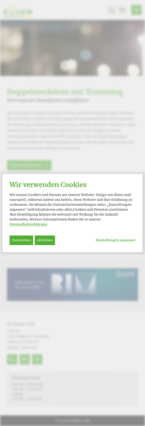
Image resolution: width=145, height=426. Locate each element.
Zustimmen (21, 240)
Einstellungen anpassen (115, 240)
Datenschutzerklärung (28, 224)
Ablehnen (45, 240)
